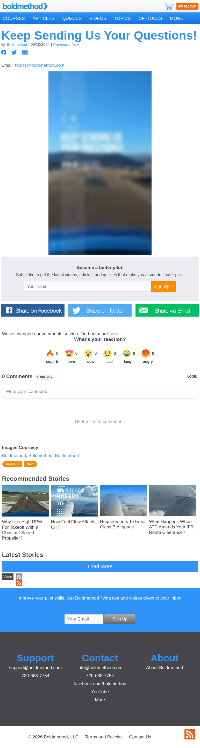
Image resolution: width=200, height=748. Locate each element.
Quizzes (72, 18)
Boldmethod (17, 44)
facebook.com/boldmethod (100, 683)
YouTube (100, 691)
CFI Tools (150, 18)
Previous (60, 44)
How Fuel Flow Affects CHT (73, 524)
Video (7, 577)
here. (114, 333)
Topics (122, 18)
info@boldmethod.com (100, 667)
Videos (97, 18)
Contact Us (140, 736)
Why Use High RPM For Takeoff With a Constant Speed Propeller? (22, 530)
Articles (43, 18)
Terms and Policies (104, 736)
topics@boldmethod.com (40, 65)
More (176, 18)
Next (75, 44)
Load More (100, 566)
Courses (14, 18)
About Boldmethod (164, 667)
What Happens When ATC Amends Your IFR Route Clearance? (171, 527)
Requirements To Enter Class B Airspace (123, 524)
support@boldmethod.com (35, 667)
